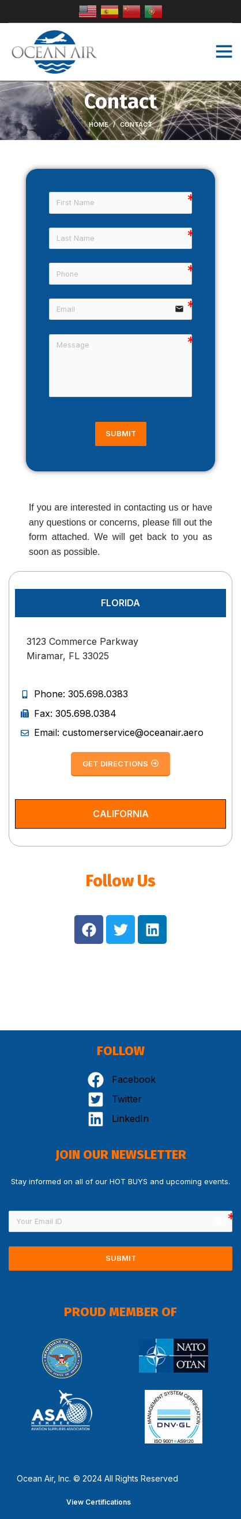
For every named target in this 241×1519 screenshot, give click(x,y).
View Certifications (98, 1502)
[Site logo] (54, 50)
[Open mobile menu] (223, 51)
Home (98, 124)
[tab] (120, 603)
